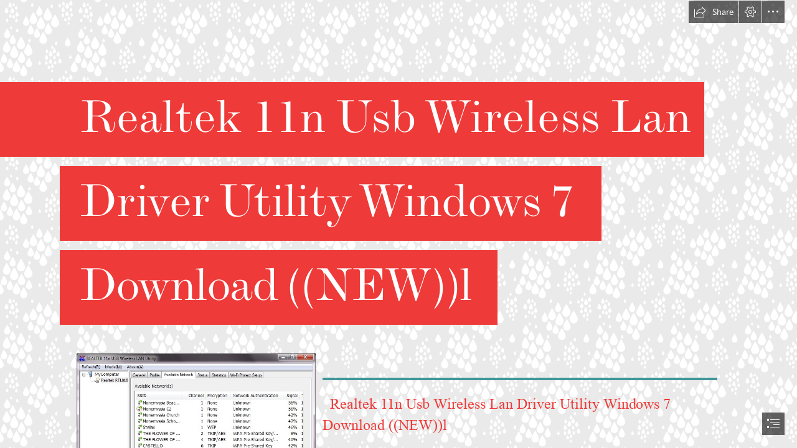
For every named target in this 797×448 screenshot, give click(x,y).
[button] (713, 12)
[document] (398, 224)
